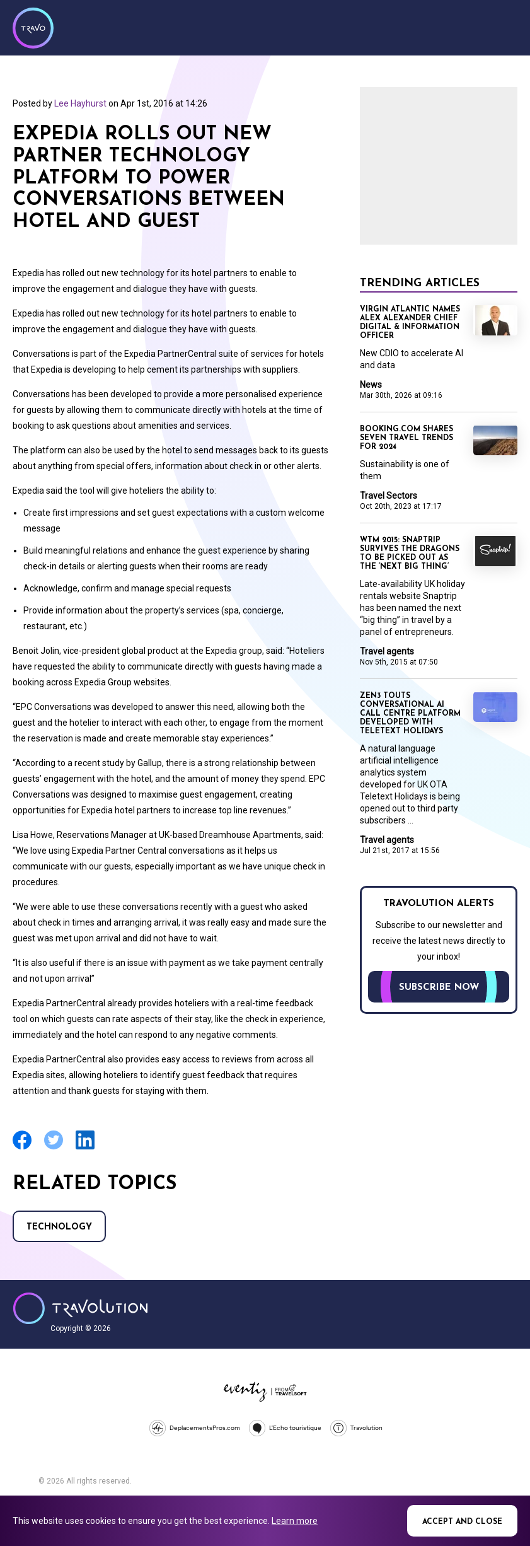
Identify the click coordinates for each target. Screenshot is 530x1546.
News (371, 384)
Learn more (295, 1521)
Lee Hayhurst (80, 103)
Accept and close (462, 1522)
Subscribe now (439, 987)
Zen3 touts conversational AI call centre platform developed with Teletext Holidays (410, 713)
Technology (59, 1227)
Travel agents (387, 651)
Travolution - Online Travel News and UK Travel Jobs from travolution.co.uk (80, 1308)
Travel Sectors (388, 495)
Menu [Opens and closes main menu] (505, 26)
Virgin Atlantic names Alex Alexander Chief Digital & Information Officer (410, 323)
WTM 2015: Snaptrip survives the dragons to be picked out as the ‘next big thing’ (409, 554)
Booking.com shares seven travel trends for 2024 (406, 438)
